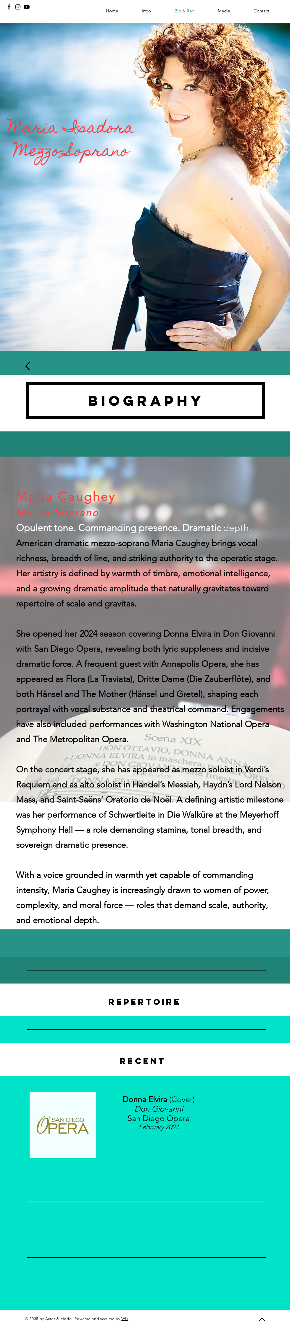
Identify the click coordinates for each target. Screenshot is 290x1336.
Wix (124, 1318)
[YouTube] (26, 7)
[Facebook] (9, 7)
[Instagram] (17, 7)
